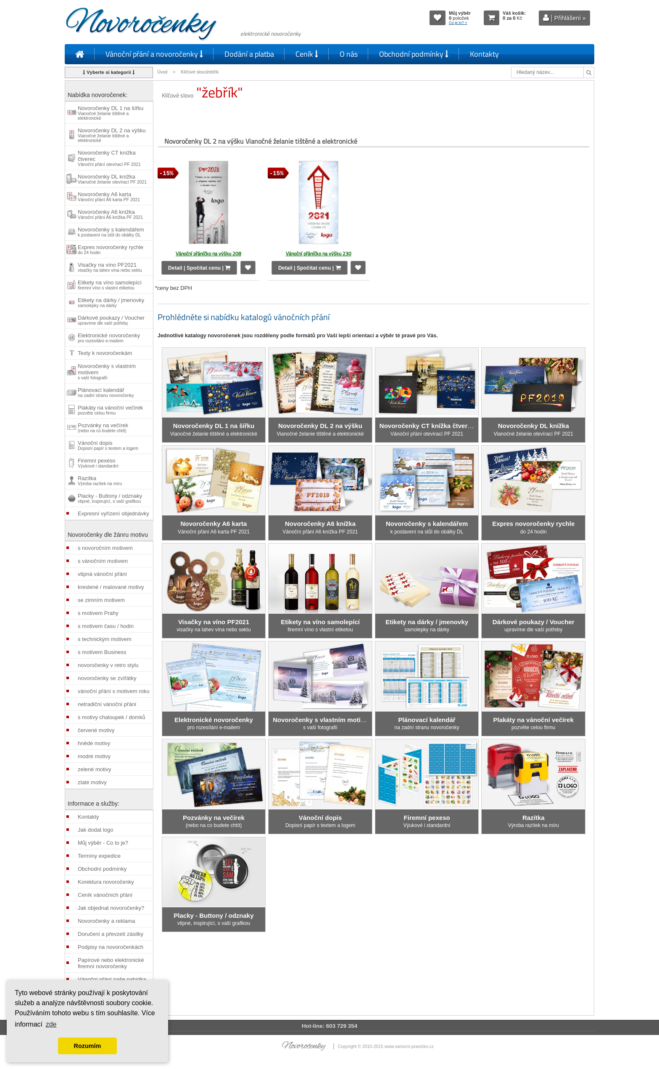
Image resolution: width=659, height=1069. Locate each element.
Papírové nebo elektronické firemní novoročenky (111, 963)
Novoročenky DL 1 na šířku (110, 113)
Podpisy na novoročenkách (110, 947)
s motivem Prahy (98, 613)
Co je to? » (458, 23)
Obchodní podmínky (413, 54)
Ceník (306, 54)
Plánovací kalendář (106, 392)
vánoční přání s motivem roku (114, 691)
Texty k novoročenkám (105, 353)
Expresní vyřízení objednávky (113, 513)
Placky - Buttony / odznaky (110, 498)
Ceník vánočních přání (105, 895)
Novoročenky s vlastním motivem (107, 371)
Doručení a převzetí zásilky (110, 934)
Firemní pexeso (98, 462)
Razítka (100, 480)
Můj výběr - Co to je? (103, 843)
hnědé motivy (94, 743)
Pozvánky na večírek (103, 427)
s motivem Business (102, 652)
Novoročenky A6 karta (109, 196)
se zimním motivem (101, 600)
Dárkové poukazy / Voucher (111, 320)
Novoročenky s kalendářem (111, 231)
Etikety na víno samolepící (110, 284)
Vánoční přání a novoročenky (154, 54)
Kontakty (484, 54)
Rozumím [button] (87, 1046)
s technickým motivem (105, 639)
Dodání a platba (249, 54)
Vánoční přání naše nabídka (112, 979)
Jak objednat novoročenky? (111, 908)
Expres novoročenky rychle (110, 249)
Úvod (162, 72)
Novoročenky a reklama (106, 921)
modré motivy (94, 756)
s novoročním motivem (105, 548)
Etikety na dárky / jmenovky (111, 302)
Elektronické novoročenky (109, 337)
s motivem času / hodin (106, 626)
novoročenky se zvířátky (107, 678)
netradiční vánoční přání (107, 704)
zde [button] (51, 1024)
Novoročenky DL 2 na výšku (111, 135)
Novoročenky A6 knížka (110, 214)
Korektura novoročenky (106, 882)
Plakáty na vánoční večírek (110, 409)
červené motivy (96, 730)
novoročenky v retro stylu (108, 665)
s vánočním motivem (103, 561)
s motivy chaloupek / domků (111, 717)
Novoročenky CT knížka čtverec (109, 158)
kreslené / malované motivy (111, 587)
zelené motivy (94, 769)
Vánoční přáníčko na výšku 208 (208, 253)
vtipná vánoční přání (102, 574)
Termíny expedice (99, 856)
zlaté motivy (92, 782)
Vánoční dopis (108, 445)
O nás (349, 54)
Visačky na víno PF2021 (110, 267)
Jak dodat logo (95, 830)
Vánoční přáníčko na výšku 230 (318, 253)
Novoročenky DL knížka (112, 178)
